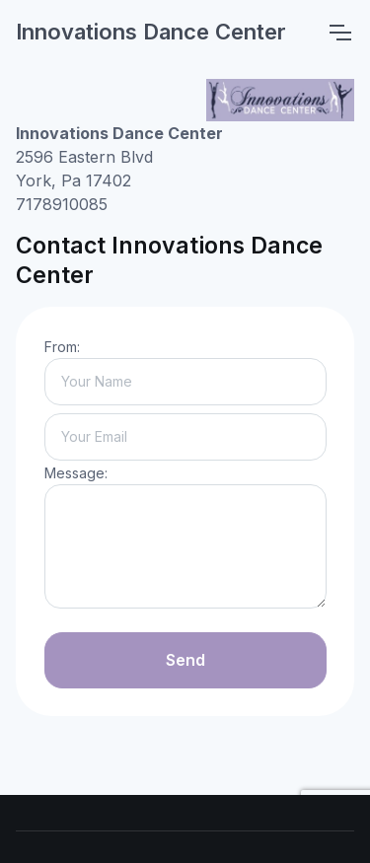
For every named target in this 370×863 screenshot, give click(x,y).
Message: (76, 473)
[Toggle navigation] (339, 32)
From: (62, 346)
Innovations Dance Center (151, 31)
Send (185, 660)
